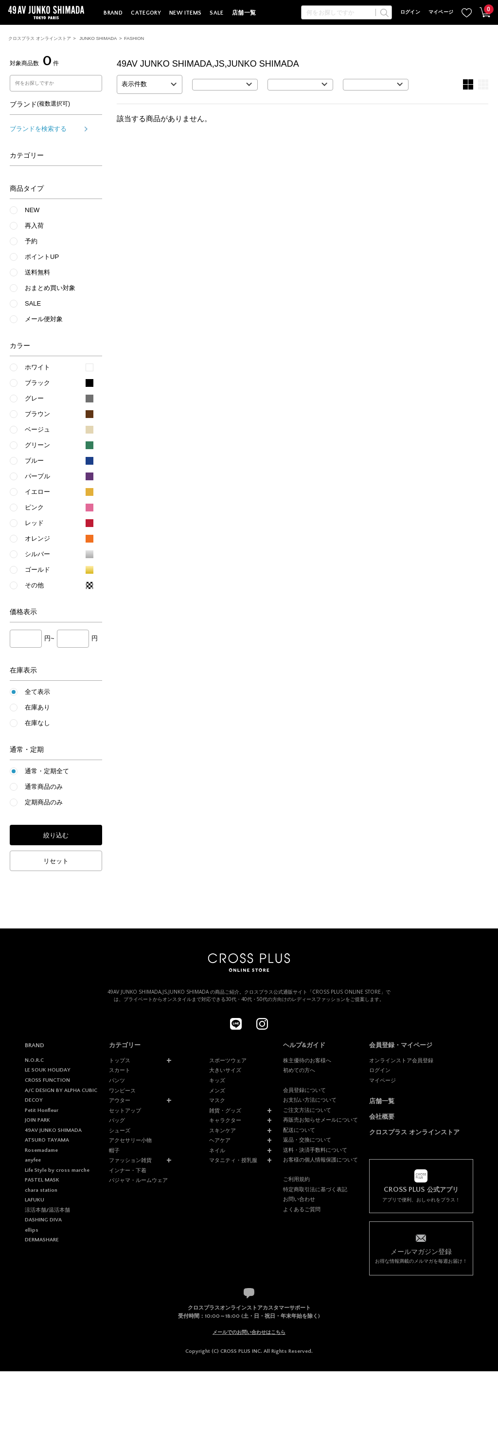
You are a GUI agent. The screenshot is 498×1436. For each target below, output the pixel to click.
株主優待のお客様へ (307, 1060)
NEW (32, 210)
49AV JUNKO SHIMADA (53, 1130)
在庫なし (37, 723)
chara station (41, 1190)
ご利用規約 (296, 1179)
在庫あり (37, 707)
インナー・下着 (127, 1170)
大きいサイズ (225, 1070)
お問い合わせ (299, 1199)
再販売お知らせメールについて (320, 1120)
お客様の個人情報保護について (320, 1160)
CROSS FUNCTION (47, 1080)
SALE (216, 13)
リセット (56, 861)
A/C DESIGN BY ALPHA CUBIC (61, 1090)
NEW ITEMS (185, 13)
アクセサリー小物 (130, 1140)
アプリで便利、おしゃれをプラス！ (421, 1194)
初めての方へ (299, 1070)
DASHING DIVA (43, 1220)
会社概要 (381, 1116)
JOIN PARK (37, 1120)
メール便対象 (44, 319)
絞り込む (56, 835)
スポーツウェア (228, 1060)
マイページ (441, 12)
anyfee (33, 1160)
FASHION (134, 38)
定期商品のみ (44, 802)
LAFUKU (34, 1200)
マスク (217, 1100)
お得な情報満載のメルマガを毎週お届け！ (421, 1255)
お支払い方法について (310, 1100)
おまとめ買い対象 (50, 287)
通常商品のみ (44, 786)
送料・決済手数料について (315, 1150)
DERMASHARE (42, 1240)
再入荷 (34, 225)
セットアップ (125, 1110)
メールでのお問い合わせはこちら (249, 1332)
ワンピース (122, 1090)
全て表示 (37, 691)
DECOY (34, 1100)
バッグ (117, 1120)
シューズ (119, 1130)
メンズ (217, 1090)
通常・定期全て (47, 771)
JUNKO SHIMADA (98, 38)
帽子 (114, 1150)
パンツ (117, 1080)
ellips (31, 1230)
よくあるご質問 (301, 1209)
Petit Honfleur (41, 1110)
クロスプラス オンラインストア (39, 38)
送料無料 (37, 272)
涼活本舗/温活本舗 (47, 1210)
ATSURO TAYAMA (47, 1140)
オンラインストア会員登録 (401, 1060)
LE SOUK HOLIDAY (48, 1070)
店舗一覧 (244, 13)
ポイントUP (42, 256)
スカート (119, 1070)
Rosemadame (41, 1150)
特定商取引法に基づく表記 (315, 1189)
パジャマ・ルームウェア (138, 1180)
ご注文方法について (307, 1110)
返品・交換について (307, 1140)
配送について (299, 1130)
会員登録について (304, 1090)
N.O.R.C (34, 1060)
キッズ (217, 1080)
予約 (31, 241)
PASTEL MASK (42, 1180)
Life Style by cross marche (57, 1170)
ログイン (410, 12)
